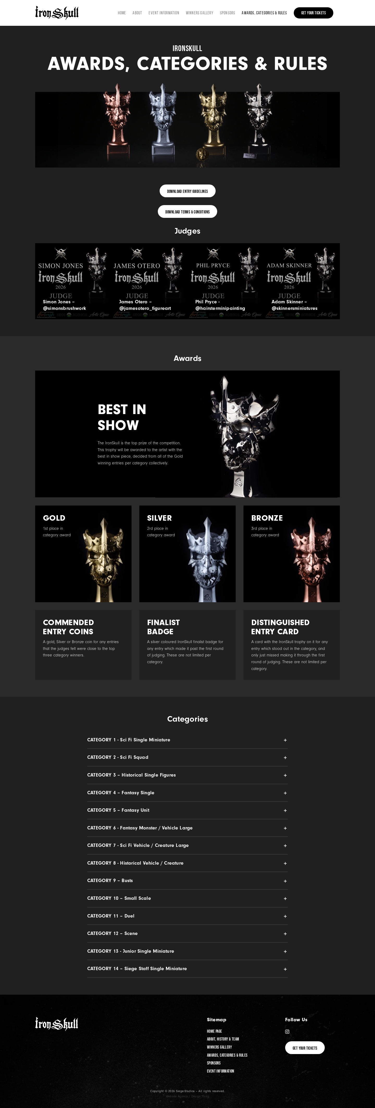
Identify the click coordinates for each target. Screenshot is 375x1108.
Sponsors (214, 1063)
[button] (187, 740)
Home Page (214, 1031)
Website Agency (177, 1096)
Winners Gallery (219, 1047)
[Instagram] (287, 1032)
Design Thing (200, 1096)
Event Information (220, 1071)
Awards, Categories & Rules (227, 1055)
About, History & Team (223, 1039)
